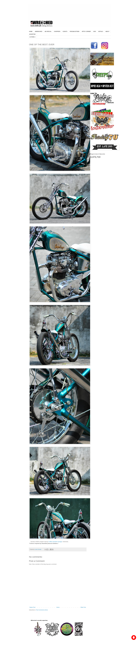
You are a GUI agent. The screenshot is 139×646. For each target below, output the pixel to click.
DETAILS (100, 31)
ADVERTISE (32, 34)
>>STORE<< (32, 37)
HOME (30, 31)
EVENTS (65, 31)
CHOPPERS (57, 31)
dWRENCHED (38, 31)
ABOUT (107, 31)
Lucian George (38, 549)
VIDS (94, 31)
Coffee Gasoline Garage (55, 541)
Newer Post (32, 607)
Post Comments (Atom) (42, 610)
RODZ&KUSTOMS (74, 31)
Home (57, 607)
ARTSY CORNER (86, 31)
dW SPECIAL (48, 31)
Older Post (83, 607)
